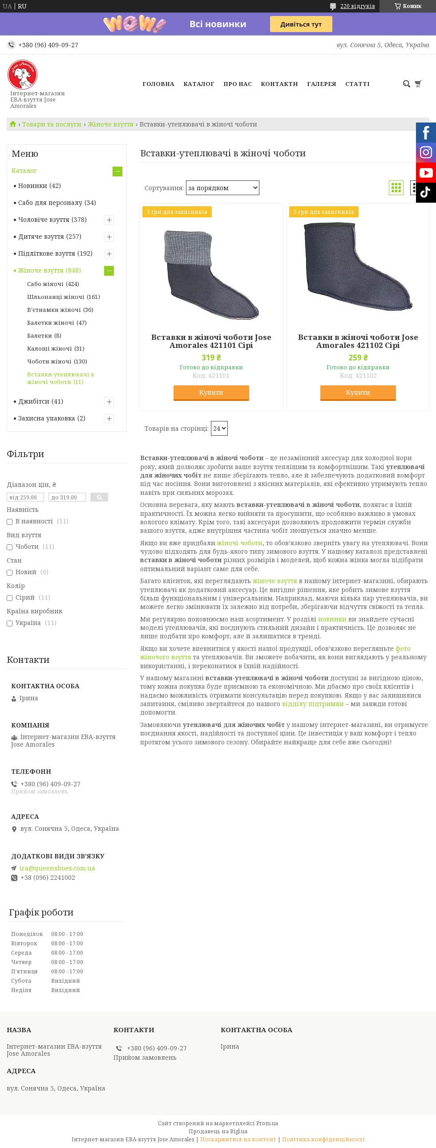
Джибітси (33, 401)
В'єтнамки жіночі (54, 310)
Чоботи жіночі (49, 361)
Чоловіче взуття (43, 219)
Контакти (279, 84)
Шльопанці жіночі (56, 297)
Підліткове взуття (46, 253)
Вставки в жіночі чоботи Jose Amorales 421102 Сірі (358, 341)
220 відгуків (357, 6)
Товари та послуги (51, 124)
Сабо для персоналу (50, 202)
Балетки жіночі (50, 323)
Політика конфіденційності (323, 1139)
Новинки (32, 185)
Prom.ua (267, 1123)
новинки (332, 619)
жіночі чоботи (239, 543)
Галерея (321, 84)
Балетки (39, 335)
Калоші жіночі (49, 348)
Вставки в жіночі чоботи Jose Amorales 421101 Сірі (211, 341)
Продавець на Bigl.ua (218, 1131)
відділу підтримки (313, 703)
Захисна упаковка (46, 418)
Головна (158, 84)
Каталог (198, 84)
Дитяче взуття (41, 236)
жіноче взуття (275, 580)
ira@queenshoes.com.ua (57, 868)
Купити (211, 392)
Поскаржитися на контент (238, 1139)
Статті (357, 84)
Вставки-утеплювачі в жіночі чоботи (60, 378)
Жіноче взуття (110, 124)
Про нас (237, 84)
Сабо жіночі (45, 284)
